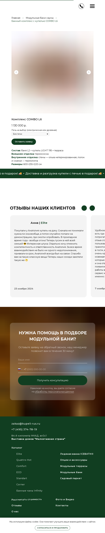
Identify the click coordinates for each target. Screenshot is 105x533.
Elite (44, 222)
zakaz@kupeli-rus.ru (25, 423)
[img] (71, 425)
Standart (21, 478)
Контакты (62, 505)
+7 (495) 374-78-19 (24, 429)
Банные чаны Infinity (29, 490)
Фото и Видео (65, 499)
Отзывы (16, 505)
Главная (15, 18)
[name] (52, 359)
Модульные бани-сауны (40, 18)
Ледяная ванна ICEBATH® (77, 454)
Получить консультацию (52, 380)
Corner (20, 484)
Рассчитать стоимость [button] (26, 499)
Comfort (21, 466)
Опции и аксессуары (73, 460)
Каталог (16, 447)
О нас (15, 511)
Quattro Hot (24, 460)
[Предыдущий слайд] (16, 72)
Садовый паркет (71, 478)
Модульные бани (71, 472)
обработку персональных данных (54, 391)
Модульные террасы (73, 466)
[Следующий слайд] (89, 72)
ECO (19, 472)
